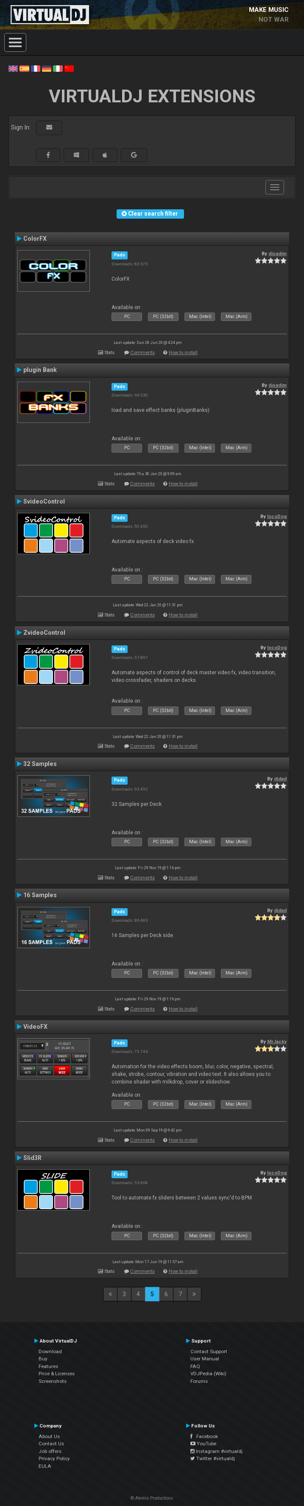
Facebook (204, 1436)
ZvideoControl (44, 632)
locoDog (277, 516)
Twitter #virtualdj (212, 1458)
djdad (280, 779)
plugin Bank (40, 369)
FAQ (195, 1366)
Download (50, 1351)
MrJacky (277, 1041)
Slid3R (32, 1157)
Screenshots (53, 1381)
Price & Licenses (57, 1374)
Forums (199, 1381)
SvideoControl (44, 501)
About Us (49, 1436)
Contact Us (51, 1444)
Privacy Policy (54, 1458)
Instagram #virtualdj (216, 1451)
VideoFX (35, 1026)
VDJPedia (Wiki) (208, 1374)
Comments (142, 352)
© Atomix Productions (152, 1498)
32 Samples (40, 763)
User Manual (204, 1359)
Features (48, 1366)
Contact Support (208, 1351)
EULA (45, 1466)
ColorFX (35, 238)
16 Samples (40, 895)
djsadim (277, 253)
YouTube (203, 1444)
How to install (183, 352)
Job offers (50, 1451)
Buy (43, 1359)
